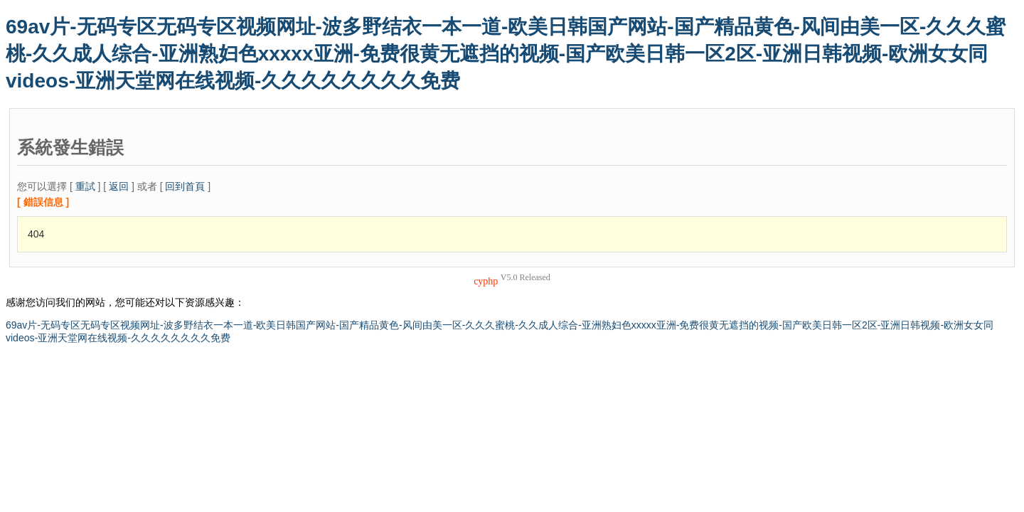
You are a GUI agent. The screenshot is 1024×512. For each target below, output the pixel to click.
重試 (85, 186)
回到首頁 (185, 186)
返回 (119, 186)
